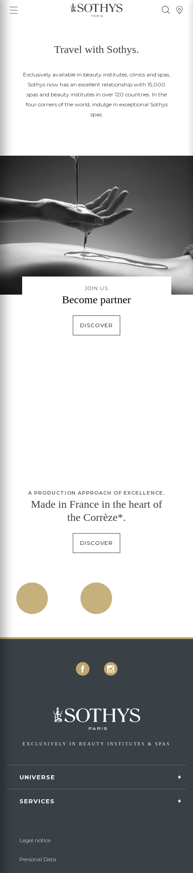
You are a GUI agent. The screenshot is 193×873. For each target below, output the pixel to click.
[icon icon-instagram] (111, 669)
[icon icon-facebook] (82, 669)
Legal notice (35, 840)
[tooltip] (166, 9)
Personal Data (37, 859)
